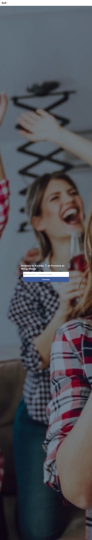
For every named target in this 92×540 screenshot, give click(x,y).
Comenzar (46, 279)
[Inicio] (4, 3)
